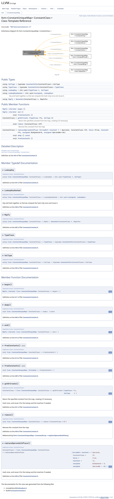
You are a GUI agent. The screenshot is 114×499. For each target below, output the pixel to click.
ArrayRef (44, 130)
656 (16, 476)
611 (16, 297)
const (27, 135)
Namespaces (34, 8)
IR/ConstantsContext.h (20, 27)
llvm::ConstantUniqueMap (18, 177)
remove (20, 124)
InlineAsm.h (22, 488)
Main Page (5, 8)
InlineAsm (32, 370)
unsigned (38, 93)
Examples (60, 8)
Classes (44, 8)
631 (16, 407)
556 (16, 248)
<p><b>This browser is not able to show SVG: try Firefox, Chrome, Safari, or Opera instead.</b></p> (57, 53)
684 (16, 317)
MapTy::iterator (10, 109)
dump (19, 135)
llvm (2, 13)
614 (16, 358)
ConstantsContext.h (29, 155)
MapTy (10, 99)
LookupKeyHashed (15, 93)
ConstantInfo (31, 84)
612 (16, 338)
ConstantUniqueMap (13, 13)
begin (20, 109)
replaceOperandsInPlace (28, 130)
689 (16, 376)
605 (16, 227)
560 (16, 207)
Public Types (82, 16)
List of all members (108, 16)
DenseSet (19, 99)
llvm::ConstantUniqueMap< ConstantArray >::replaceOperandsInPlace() (40, 435)
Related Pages (15, 8)
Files (52, 8)
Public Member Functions (94, 16)
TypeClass (12, 87)
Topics (24, 8)
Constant (53, 130)
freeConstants (24, 115)
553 (15, 155)
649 (16, 431)
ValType (11, 84)
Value (91, 130)
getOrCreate (23, 118)
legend (57, 74)
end (19, 112)
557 (16, 183)
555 (16, 268)
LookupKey (12, 90)
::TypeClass (58, 87)
